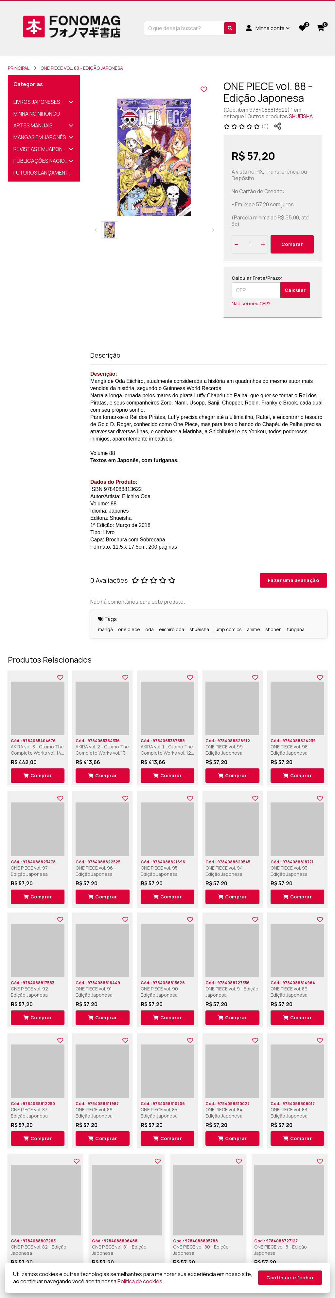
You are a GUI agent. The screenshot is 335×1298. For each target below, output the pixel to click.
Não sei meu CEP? (251, 303)
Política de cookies (139, 1281)
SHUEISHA (301, 116)
